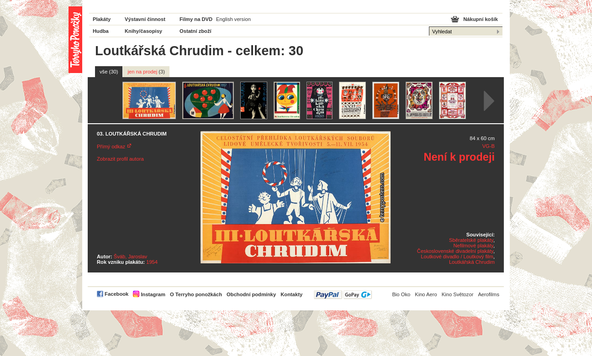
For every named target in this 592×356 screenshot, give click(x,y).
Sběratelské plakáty (471, 240)
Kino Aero (426, 294)
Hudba (101, 31)
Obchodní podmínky (251, 294)
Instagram (153, 294)
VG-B (488, 146)
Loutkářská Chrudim (472, 262)
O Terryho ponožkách (196, 294)
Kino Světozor (458, 294)
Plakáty (102, 19)
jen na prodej (146, 71)
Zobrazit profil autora (120, 159)
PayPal (343, 294)
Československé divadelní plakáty (455, 251)
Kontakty (291, 294)
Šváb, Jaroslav (130, 256)
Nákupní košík (480, 19)
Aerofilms (488, 294)
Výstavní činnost (145, 19)
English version (233, 19)
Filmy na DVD (196, 19)
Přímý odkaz (111, 146)
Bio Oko (401, 294)
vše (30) (109, 71)
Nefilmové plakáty (473, 245)
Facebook (116, 294)
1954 (152, 262)
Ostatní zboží (195, 31)
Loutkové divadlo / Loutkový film (457, 256)
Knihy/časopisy (143, 31)
